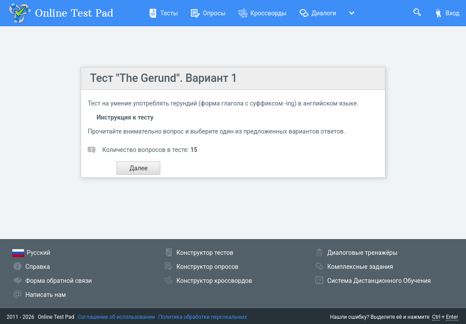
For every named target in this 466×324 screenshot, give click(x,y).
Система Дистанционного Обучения (379, 280)
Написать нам (45, 294)
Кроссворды (262, 13)
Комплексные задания (360, 266)
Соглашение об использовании (116, 317)
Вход (446, 13)
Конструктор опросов (208, 266)
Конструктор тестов (205, 252)
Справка (37, 266)
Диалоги (318, 13)
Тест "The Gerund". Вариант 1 (163, 78)
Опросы (208, 13)
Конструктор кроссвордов (214, 280)
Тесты (163, 13)
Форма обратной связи (58, 280)
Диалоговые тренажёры (362, 252)
